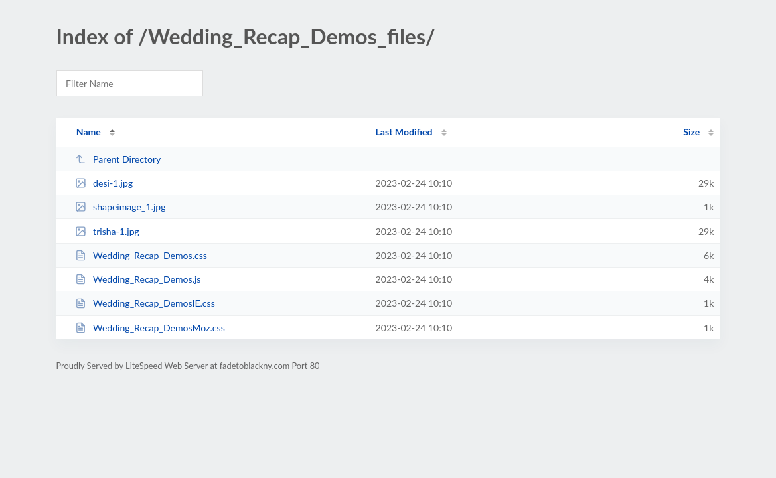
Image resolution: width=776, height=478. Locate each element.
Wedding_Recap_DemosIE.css (145, 303)
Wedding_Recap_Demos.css (141, 255)
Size (691, 131)
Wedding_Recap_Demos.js (138, 279)
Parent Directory (118, 159)
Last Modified (404, 131)
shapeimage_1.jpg (120, 206)
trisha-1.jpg (107, 231)
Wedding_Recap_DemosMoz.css (150, 327)
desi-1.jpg (104, 183)
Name (88, 131)
